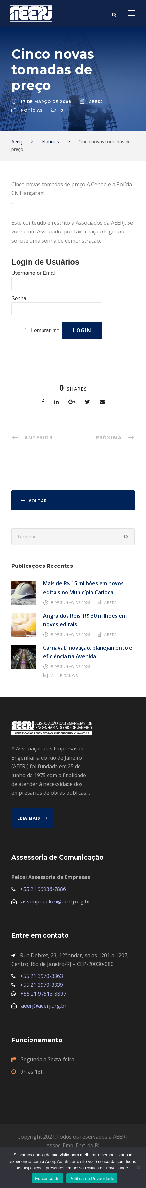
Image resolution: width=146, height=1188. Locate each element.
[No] (138, 1167)
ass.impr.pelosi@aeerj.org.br (55, 901)
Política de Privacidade (91, 1178)
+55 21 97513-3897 (43, 993)
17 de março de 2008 (46, 101)
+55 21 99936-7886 (43, 889)
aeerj (96, 101)
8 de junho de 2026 (70, 602)
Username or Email (33, 273)
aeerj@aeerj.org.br (44, 1005)
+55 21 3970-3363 (41, 976)
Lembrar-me (45, 330)
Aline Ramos (64, 675)
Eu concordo (47, 1178)
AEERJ (110, 602)
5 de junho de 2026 (70, 634)
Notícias (32, 110)
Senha (18, 298)
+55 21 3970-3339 (41, 984)
